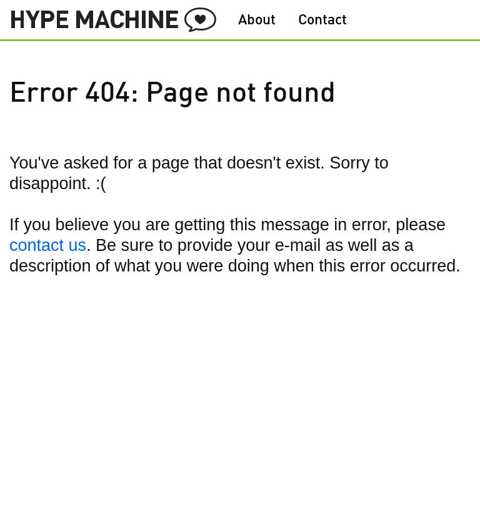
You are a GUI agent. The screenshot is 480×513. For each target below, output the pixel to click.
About (257, 20)
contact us (47, 245)
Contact (322, 20)
